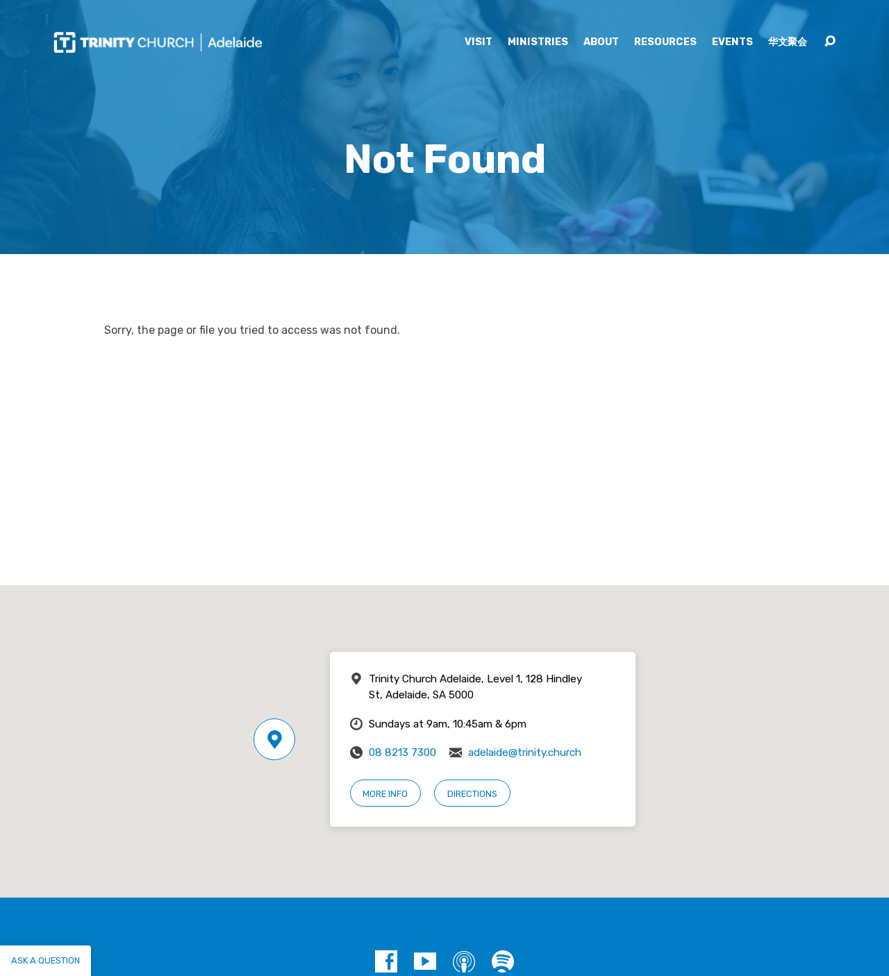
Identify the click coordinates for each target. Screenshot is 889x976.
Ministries (538, 42)
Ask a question (45, 960)
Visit (478, 42)
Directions (472, 794)
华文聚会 (787, 42)
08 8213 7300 (402, 752)
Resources (665, 42)
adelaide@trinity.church (524, 752)
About (601, 42)
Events (732, 42)
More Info (385, 794)
